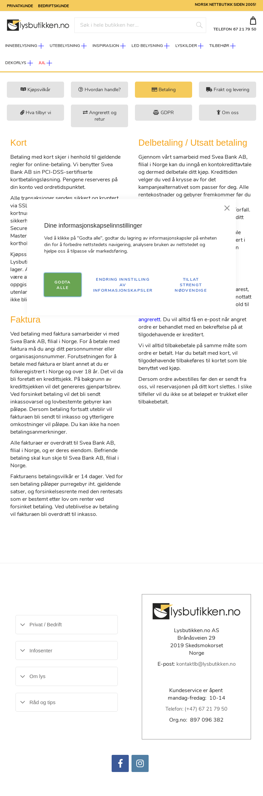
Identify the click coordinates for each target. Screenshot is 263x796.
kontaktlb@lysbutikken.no (206, 664)
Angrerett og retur (99, 115)
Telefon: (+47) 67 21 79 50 (196, 708)
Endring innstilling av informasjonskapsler (123, 285)
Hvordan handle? (99, 89)
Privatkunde (20, 5)
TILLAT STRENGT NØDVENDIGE (191, 285)
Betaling (164, 89)
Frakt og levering (227, 89)
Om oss (228, 112)
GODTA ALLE (62, 284)
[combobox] (140, 25)
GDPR (163, 112)
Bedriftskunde (53, 5)
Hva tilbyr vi (35, 112)
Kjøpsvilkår (35, 89)
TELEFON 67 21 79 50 (234, 29)
